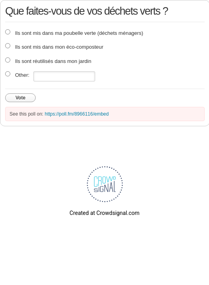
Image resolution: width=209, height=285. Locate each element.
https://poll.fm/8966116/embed (77, 114)
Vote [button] (20, 98)
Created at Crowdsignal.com (104, 213)
